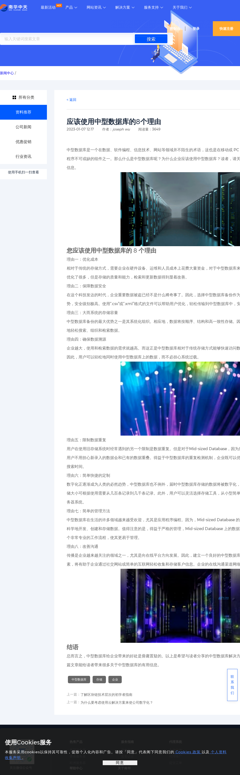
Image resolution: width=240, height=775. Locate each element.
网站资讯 (94, 7)
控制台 (175, 28)
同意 (120, 762)
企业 (115, 679)
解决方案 (122, 7)
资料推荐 (23, 112)
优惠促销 (23, 141)
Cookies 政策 (188, 752)
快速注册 (226, 28)
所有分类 (26, 97)
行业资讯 (23, 156)
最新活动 (48, 7)
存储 (99, 679)
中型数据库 (79, 679)
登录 (196, 28)
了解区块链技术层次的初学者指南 (106, 694)
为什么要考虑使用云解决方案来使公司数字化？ (116, 702)
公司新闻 (23, 127)
